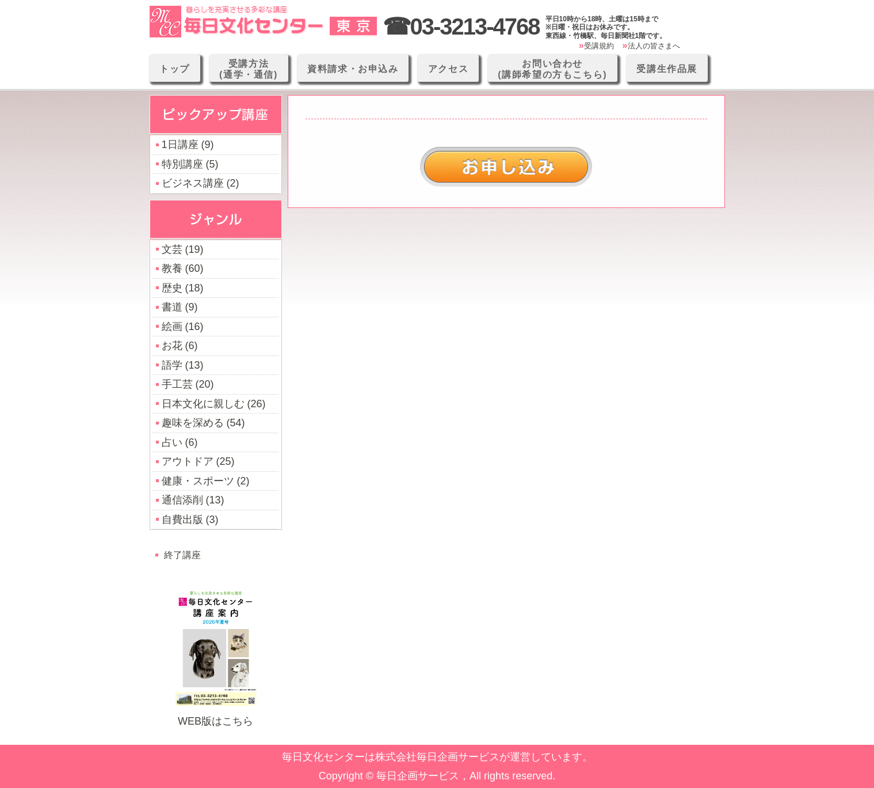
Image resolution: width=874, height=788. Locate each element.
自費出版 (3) (190, 519)
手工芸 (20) (188, 384)
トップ (174, 69)
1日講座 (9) (188, 144)
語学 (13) (183, 365)
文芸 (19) (183, 249)
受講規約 (599, 45)
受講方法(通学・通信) (248, 69)
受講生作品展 (666, 69)
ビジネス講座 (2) (200, 183)
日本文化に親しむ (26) (214, 404)
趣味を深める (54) (203, 423)
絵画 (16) (183, 326)
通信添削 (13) (193, 500)
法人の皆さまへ (654, 45)
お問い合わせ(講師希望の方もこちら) (552, 69)
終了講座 (182, 555)
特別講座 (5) (190, 164)
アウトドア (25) (198, 461)
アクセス (448, 69)
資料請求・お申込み (352, 69)
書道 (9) (180, 307)
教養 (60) (183, 268)
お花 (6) (180, 345)
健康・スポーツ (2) (206, 481)
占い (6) (180, 442)
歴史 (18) (183, 288)
